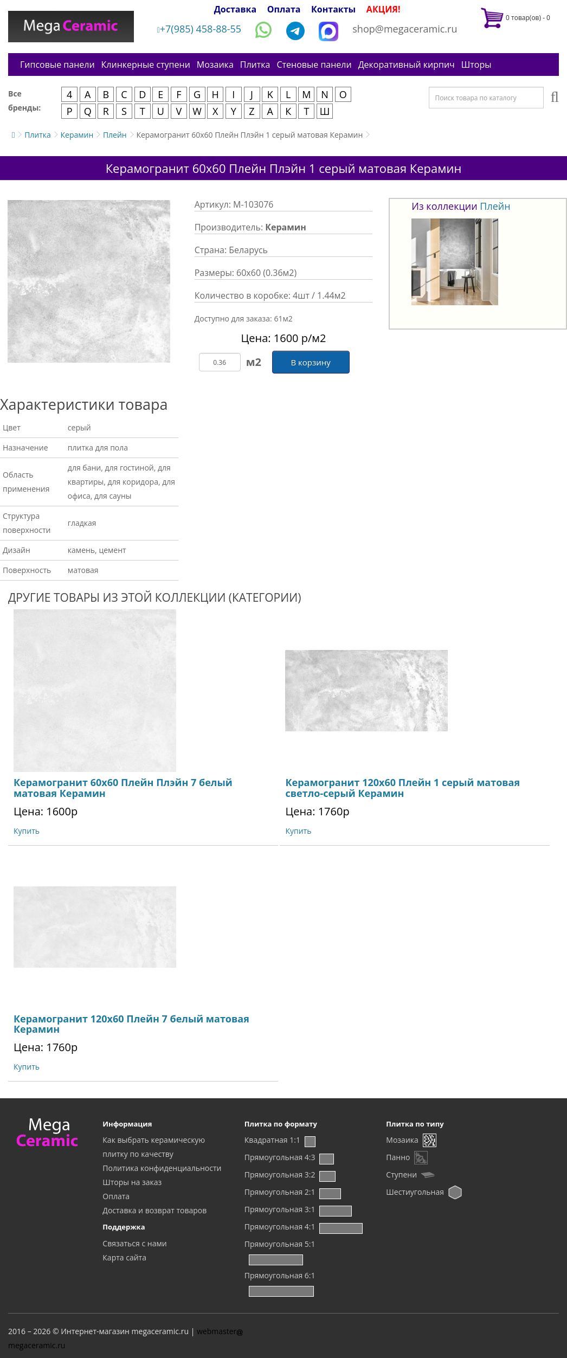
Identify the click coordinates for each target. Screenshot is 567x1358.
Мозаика (215, 64)
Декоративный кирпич (406, 64)
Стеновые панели (313, 64)
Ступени (401, 1174)
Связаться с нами (134, 1243)
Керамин (76, 135)
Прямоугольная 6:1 (279, 1275)
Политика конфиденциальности (161, 1168)
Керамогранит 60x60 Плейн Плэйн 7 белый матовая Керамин (123, 788)
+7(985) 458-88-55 (199, 28)
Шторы (476, 64)
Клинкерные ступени (145, 64)
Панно (398, 1157)
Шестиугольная (415, 1192)
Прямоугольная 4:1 (279, 1226)
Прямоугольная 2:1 (279, 1192)
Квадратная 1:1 (272, 1140)
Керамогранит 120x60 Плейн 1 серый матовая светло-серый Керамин (402, 788)
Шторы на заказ (132, 1182)
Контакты (333, 9)
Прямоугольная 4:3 (279, 1157)
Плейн (115, 135)
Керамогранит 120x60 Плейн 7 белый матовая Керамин (131, 1024)
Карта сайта (124, 1257)
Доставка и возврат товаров (154, 1210)
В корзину (310, 362)
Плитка (255, 64)
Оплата (284, 9)
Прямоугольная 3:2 (279, 1174)
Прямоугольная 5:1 (279, 1244)
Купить (27, 831)
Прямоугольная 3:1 (279, 1209)
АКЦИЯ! (383, 9)
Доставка (235, 9)
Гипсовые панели (57, 64)
